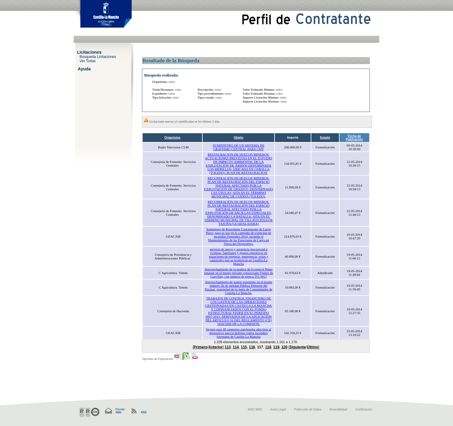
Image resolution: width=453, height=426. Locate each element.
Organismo (172, 137)
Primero (200, 347)
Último (312, 347)
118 (268, 347)
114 (236, 347)
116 (252, 347)
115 (244, 347)
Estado (325, 137)
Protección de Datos (307, 409)
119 (276, 347)
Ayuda (84, 68)
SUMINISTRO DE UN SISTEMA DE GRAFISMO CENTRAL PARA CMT (238, 147)
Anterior (215, 347)
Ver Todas (87, 61)
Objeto (238, 137)
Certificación (363, 409)
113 (228, 347)
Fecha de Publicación (354, 137)
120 (284, 347)
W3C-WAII (255, 409)
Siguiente (297, 347)
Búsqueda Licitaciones (97, 56)
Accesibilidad (338, 409)
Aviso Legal (278, 409)
